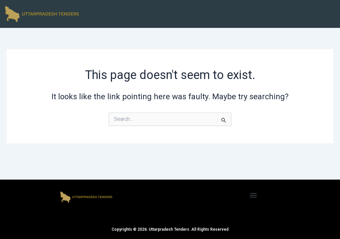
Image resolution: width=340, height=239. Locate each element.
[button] (253, 195)
